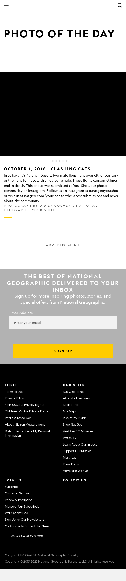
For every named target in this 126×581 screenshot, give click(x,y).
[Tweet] (19, 58)
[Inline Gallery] (63, 145)
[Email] (31, 58)
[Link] (43, 58)
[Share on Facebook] (8, 58)
